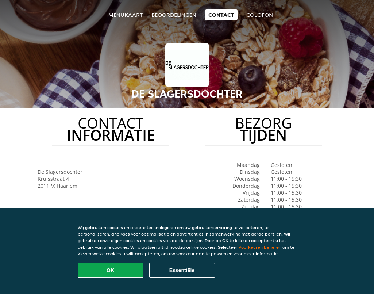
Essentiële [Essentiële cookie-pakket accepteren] (181, 270)
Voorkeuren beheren (260, 247)
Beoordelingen (173, 15)
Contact (221, 15)
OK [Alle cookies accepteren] (110, 270)
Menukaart (125, 15)
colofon (259, 15)
